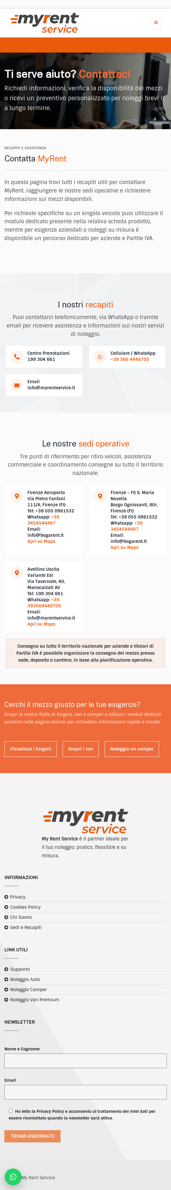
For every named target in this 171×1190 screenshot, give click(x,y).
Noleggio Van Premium (34, 1000)
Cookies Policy (25, 907)
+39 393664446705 (44, 603)
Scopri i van (80, 749)
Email (10, 1080)
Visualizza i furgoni (30, 749)
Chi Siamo (21, 917)
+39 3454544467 (43, 520)
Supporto (20, 969)
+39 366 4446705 (130, 359)
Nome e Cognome (22, 1049)
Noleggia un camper (132, 749)
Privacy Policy (50, 1111)
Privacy (18, 897)
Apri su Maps (41, 541)
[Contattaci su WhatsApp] (13, 1177)
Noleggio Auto (25, 979)
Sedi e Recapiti (26, 927)
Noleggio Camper (28, 990)
